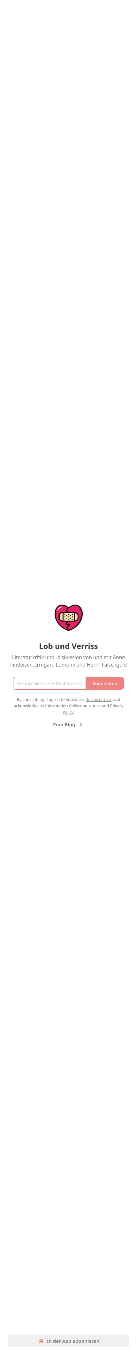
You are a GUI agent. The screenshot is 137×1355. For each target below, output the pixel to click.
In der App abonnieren (68, 1341)
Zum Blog (68, 724)
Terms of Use (98, 699)
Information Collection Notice (73, 706)
